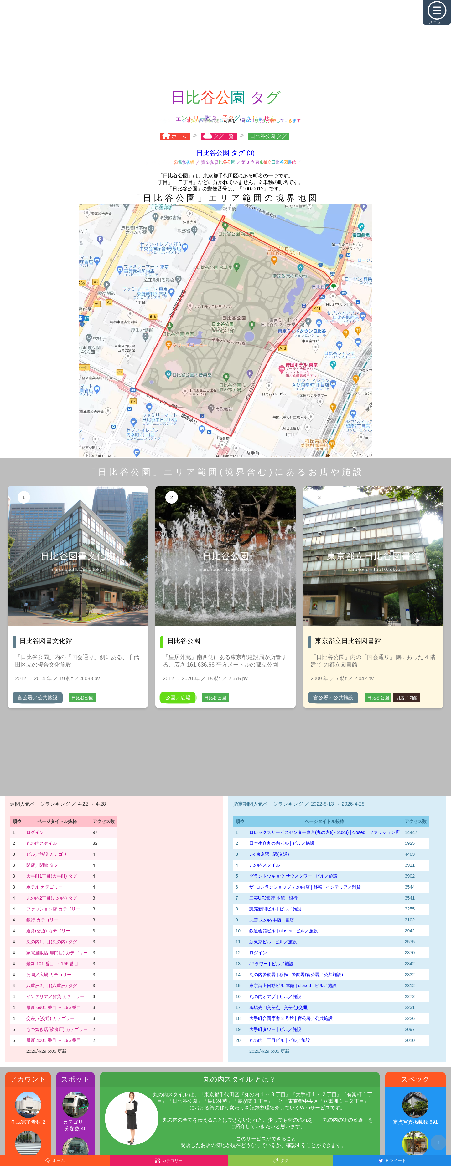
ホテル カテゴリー (44, 887)
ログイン (35, 832)
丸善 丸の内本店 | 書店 (271, 919)
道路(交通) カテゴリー (48, 930)
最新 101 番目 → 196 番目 (52, 963)
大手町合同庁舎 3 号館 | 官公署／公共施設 (291, 1018)
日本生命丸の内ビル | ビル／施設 (281, 843)
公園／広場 (177, 697)
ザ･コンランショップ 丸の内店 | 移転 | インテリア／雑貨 (305, 887)
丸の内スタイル (41, 843)
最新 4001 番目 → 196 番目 (53, 1040)
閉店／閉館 (406, 697)
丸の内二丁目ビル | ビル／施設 (279, 1040)
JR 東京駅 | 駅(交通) (269, 854)
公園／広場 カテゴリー (48, 974)
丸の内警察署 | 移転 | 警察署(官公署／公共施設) (296, 974)
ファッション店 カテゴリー (53, 908)
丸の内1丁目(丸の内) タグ (51, 941)
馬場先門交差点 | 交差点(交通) (278, 1007)
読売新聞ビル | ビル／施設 (275, 908)
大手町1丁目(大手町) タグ (51, 876)
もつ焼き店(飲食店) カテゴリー (57, 1029)
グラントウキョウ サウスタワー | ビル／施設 (293, 876)
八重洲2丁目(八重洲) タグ (51, 985)
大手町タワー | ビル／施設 (275, 1029)
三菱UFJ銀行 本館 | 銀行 (273, 897)
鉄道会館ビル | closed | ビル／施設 (283, 930)
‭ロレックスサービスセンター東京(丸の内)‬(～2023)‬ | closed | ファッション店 (324, 832)
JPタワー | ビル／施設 (271, 963)
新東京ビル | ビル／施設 (273, 941)
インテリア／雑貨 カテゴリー (55, 996)
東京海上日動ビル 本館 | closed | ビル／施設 (293, 985)
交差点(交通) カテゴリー (50, 1018)
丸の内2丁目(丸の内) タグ (51, 897)
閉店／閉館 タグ (42, 865)
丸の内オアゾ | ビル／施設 (275, 996)
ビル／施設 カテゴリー (48, 854)
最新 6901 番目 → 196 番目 (53, 1007)
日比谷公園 (82, 697)
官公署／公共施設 (38, 697)
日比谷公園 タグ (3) (225, 152)
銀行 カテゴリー (42, 919)
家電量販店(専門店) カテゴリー (57, 952)
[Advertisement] (225, 44)
